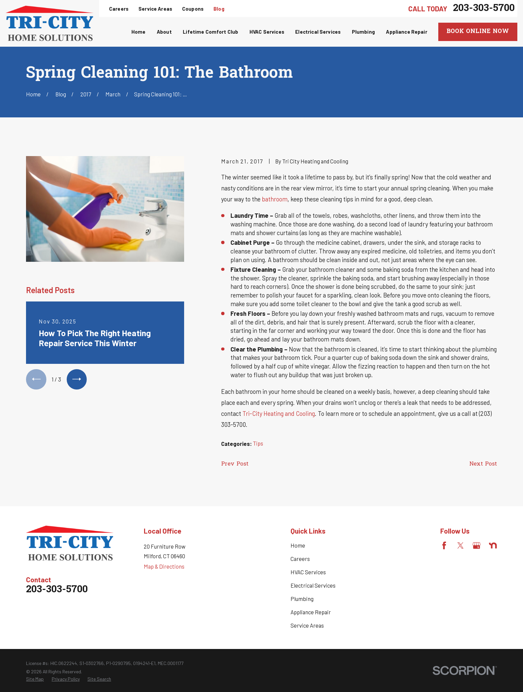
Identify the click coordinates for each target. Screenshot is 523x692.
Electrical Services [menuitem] (318, 32)
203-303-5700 (484, 8)
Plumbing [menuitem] (363, 32)
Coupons (192, 9)
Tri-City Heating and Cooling (278, 413)
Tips (258, 443)
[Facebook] (444, 545)
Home (298, 545)
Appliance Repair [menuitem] (406, 32)
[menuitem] (35, 679)
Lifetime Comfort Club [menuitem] (210, 32)
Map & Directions (164, 566)
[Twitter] (460, 545)
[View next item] (77, 379)
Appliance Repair (311, 612)
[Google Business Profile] (476, 545)
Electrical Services (313, 585)
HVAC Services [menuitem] (266, 32)
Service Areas (155, 9)
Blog (218, 9)
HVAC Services (308, 572)
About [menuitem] (164, 32)
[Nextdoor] (493, 545)
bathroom (275, 199)
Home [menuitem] (138, 32)
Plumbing (302, 598)
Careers (118, 9)
